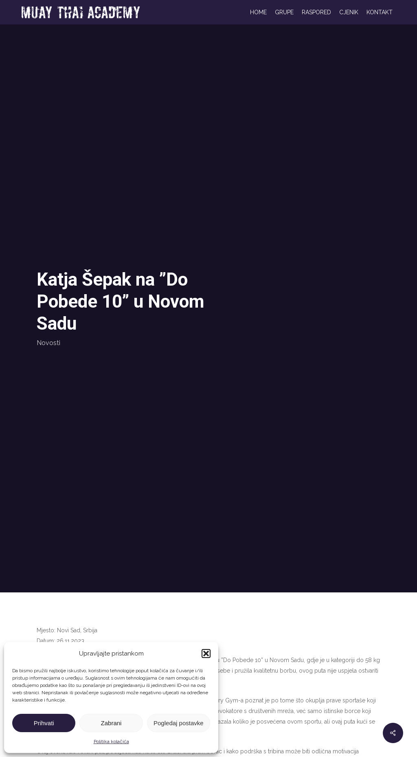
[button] (206, 653)
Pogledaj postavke (179, 723)
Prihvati (44, 723)
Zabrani (111, 723)
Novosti (48, 343)
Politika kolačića (111, 741)
